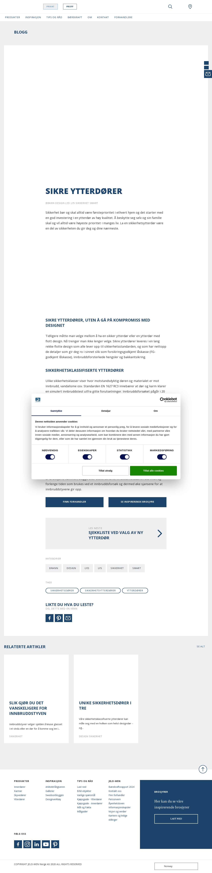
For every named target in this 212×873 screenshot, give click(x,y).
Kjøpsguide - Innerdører (89, 803)
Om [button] (90, 17)
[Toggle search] (170, 6)
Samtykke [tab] (56, 410)
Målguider (82, 811)
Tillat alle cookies (153, 470)
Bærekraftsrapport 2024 (121, 786)
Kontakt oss (114, 791)
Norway (164, 866)
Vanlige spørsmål (86, 795)
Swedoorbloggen (55, 795)
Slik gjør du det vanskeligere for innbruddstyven (28, 708)
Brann (53, 568)
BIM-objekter (84, 791)
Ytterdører (19, 799)
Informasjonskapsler (119, 807)
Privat (57, 6)
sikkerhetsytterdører (100, 590)
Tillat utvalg (105, 470)
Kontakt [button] (103, 17)
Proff (76, 6)
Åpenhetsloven (116, 803)
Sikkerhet (117, 568)
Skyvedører (20, 795)
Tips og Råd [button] (54, 17)
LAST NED (176, 818)
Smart (136, 568)
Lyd (87, 568)
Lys (100, 568)
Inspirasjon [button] (33, 17)
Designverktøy (53, 799)
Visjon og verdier (117, 811)
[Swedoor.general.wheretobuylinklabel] (190, 6)
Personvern (114, 799)
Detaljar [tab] (106, 410)
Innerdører (19, 786)
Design (71, 568)
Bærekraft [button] (75, 17)
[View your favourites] (180, 6)
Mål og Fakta (84, 807)
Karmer (18, 791)
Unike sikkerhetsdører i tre (105, 705)
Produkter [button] (12, 17)
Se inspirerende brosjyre (137, 501)
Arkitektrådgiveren (55, 786)
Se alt (201, 646)
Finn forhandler (74, 501)
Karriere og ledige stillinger (117, 817)
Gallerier (50, 791)
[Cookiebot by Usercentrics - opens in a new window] (162, 400)
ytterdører (135, 590)
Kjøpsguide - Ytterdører (89, 799)
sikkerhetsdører (62, 590)
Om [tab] (156, 410)
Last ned (81, 786)
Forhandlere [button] (123, 17)
